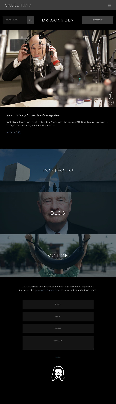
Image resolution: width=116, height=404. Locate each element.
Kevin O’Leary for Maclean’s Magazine (33, 115)
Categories (98, 20)
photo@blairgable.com (48, 290)
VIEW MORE (14, 132)
